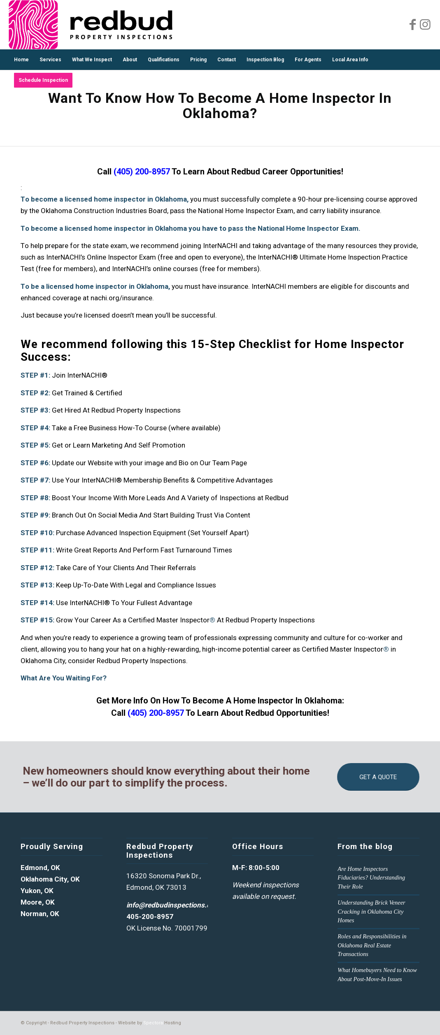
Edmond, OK (40, 867)
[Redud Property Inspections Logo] (90, 24)
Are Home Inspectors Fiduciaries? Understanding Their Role (371, 878)
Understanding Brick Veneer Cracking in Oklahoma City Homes (371, 911)
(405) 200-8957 (142, 171)
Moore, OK (38, 902)
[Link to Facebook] (413, 25)
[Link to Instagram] (425, 25)
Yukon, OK (37, 890)
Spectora (153, 1023)
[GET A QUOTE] (383, 777)
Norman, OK (40, 914)
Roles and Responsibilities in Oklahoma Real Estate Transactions (372, 945)
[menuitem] (21, 59)
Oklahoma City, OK (50, 879)
